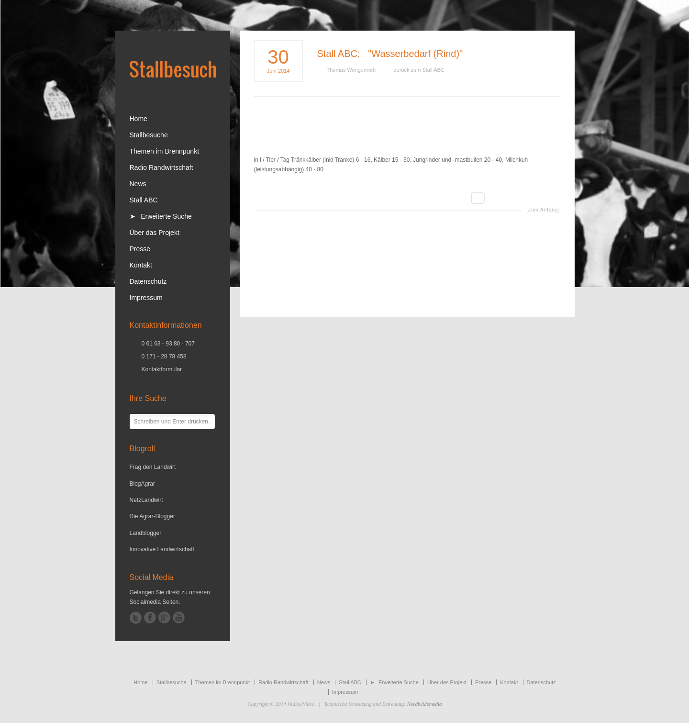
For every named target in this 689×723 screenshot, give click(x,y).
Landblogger (146, 533)
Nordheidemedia (424, 704)
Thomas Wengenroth (351, 70)
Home (138, 118)
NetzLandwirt (146, 500)
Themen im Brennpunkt (165, 151)
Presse (140, 248)
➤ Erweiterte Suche (161, 216)
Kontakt (141, 265)
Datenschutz (148, 281)
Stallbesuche (149, 135)
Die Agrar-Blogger (152, 516)
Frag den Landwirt (153, 467)
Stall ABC (337, 53)
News (138, 183)
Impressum (146, 297)
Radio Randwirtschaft (161, 167)
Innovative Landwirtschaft (162, 549)
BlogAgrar (142, 483)
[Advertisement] (407, 133)
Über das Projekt (154, 232)
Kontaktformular (162, 369)
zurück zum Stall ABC (419, 70)
